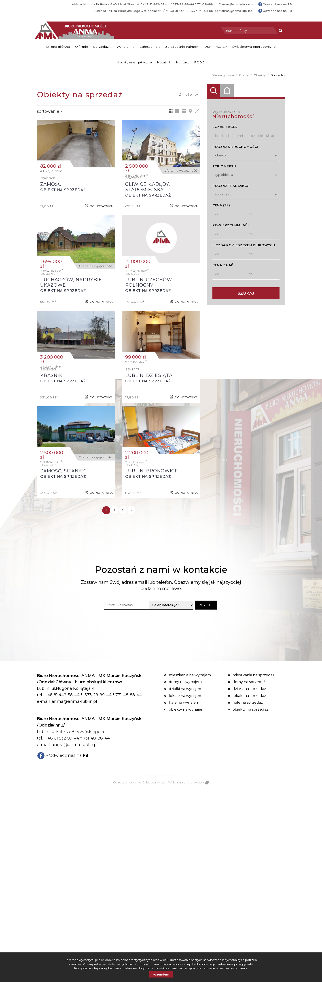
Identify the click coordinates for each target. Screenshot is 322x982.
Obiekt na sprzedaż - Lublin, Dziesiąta (161, 357)
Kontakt (182, 62)
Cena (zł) (221, 205)
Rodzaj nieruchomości (235, 147)
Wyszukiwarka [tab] (213, 90)
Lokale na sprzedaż (249, 696)
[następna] (131, 510)
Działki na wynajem (185, 689)
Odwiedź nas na (277, 4)
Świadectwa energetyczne (254, 46)
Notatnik (164, 62)
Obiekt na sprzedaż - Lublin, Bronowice (161, 452)
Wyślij (205, 605)
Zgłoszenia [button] (150, 46)
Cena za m (223, 265)
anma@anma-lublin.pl (237, 4)
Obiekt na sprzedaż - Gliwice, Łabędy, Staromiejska (161, 166)
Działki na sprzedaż (249, 689)
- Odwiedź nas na (67, 755)
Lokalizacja (224, 127)
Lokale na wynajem (185, 696)
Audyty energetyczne (134, 62)
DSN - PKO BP (215, 46)
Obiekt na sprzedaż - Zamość (76, 166)
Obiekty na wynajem (187, 709)
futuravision (197, 782)
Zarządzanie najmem (182, 46)
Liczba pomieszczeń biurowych (243, 245)
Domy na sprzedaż (249, 682)
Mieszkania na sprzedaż (253, 675)
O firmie (81, 46)
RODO (199, 62)
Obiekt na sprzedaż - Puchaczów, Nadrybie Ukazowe (76, 261)
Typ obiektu (224, 166)
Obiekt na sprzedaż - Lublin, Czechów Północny (161, 261)
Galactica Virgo (153, 782)
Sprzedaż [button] (102, 46)
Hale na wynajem (184, 702)
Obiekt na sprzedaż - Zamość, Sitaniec (76, 452)
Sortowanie (50, 111)
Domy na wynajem (185, 682)
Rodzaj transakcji (231, 186)
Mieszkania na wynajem (190, 675)
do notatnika (101, 204)
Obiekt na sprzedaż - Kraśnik (76, 357)
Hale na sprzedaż (248, 702)
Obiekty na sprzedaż (250, 709)
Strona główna (58, 46)
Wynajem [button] (126, 46)
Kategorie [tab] (227, 90)
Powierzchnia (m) (230, 225)
